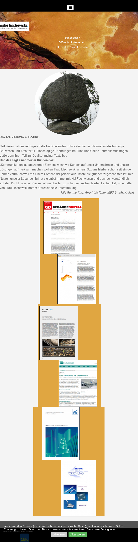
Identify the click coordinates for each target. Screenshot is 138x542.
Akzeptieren (77, 534)
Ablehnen (59, 534)
